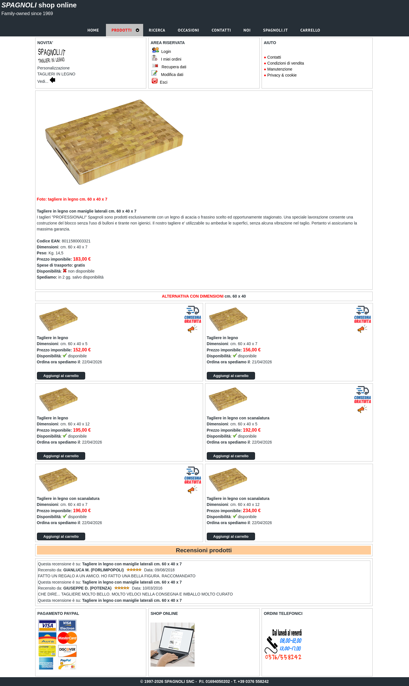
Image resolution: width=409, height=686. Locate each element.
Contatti (274, 57)
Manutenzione (279, 69)
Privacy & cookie (282, 75)
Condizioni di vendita (285, 63)
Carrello (311, 30)
